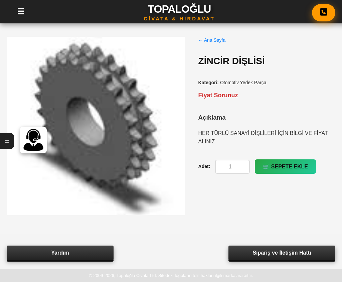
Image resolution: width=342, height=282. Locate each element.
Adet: (204, 166)
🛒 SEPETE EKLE (285, 166)
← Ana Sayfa (212, 40)
